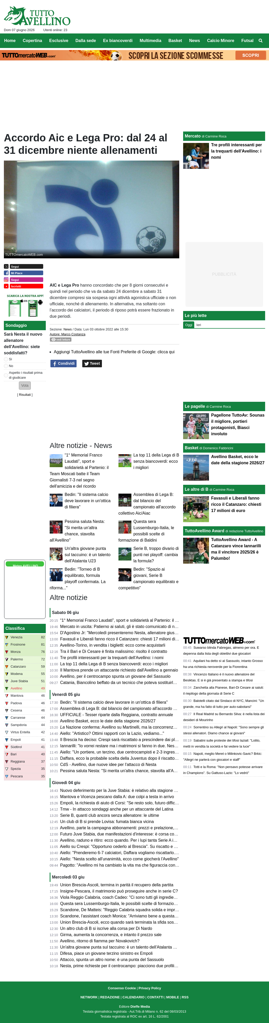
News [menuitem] (194, 40)
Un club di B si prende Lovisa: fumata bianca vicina (107, 821)
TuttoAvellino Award (204, 531)
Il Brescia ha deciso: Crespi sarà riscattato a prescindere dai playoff (122, 739)
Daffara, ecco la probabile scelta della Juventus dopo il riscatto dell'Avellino (129, 758)
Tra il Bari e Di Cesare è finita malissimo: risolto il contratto (113, 651)
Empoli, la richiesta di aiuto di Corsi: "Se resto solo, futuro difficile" (120, 803)
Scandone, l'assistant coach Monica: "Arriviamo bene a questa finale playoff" (130, 916)
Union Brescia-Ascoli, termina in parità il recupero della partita (117, 885)
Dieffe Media (140, 1006)
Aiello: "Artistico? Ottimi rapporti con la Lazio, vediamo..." (112, 733)
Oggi (188, 325)
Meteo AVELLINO (25, 566)
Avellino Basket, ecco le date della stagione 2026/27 (108, 721)
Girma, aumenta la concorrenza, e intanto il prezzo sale (111, 934)
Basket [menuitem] (175, 40)
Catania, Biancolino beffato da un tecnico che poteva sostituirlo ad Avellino (128, 682)
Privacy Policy (150, 988)
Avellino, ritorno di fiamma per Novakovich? (99, 941)
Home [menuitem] (10, 40)
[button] (25, 386)
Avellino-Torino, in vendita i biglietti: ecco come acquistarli (112, 645)
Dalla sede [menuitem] (86, 40)
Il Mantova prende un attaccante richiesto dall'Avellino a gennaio (119, 670)
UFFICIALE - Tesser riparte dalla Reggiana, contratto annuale (116, 715)
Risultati (25, 395)
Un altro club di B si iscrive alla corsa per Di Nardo (106, 928)
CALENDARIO (133, 997)
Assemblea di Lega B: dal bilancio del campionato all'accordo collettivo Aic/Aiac (132, 708)
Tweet (92, 363)
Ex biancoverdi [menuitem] (118, 40)
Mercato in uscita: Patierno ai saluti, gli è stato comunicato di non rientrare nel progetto (139, 626)
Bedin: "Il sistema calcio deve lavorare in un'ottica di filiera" (87, 500)
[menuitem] (261, 41)
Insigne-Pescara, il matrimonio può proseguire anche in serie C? (119, 891)
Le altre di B (196, 489)
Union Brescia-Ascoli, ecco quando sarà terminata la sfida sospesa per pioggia (132, 922)
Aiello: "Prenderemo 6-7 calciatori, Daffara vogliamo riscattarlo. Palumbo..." (128, 853)
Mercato (192, 136)
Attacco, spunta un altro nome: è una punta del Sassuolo (112, 959)
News (67, 329)
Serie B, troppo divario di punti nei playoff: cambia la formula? (156, 554)
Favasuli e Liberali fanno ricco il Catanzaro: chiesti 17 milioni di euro (122, 639)
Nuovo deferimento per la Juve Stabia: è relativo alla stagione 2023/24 (124, 790)
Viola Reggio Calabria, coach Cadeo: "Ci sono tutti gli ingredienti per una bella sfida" (137, 897)
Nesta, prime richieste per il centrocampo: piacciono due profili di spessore (128, 966)
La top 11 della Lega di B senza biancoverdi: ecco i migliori (156, 461)
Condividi (64, 363)
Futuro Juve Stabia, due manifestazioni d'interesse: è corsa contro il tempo (128, 834)
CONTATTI (155, 997)
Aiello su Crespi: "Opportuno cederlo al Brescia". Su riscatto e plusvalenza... (129, 846)
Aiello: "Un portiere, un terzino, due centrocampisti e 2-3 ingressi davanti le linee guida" (139, 752)
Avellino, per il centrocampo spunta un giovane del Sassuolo (115, 676)
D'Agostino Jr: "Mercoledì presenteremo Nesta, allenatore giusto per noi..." (128, 633)
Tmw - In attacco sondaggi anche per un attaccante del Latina (116, 809)
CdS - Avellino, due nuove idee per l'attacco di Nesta (108, 764)
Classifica (15, 628)
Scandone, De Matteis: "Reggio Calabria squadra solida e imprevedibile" (126, 910)
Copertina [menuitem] (32, 40)
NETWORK (89, 997)
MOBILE (172, 997)
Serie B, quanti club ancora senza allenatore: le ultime (109, 815)
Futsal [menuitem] (247, 40)
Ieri (198, 325)
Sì (10, 359)
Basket (191, 448)
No (11, 366)
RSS (185, 997)
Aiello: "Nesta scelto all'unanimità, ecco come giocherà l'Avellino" (119, 859)
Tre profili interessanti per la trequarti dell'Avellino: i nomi (111, 657)
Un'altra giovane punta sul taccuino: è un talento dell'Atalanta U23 (87, 554)
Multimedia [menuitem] (150, 40)
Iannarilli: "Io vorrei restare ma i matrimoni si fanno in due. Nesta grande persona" (135, 746)
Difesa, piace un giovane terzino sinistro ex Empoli (106, 953)
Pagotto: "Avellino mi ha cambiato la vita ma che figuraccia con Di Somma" (128, 865)
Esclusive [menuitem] (58, 40)
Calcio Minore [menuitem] (220, 40)
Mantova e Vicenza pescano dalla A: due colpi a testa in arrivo (117, 796)
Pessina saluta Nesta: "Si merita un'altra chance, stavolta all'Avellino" (123, 771)
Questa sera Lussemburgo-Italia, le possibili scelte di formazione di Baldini (128, 903)
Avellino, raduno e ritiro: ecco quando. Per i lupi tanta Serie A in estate (124, 840)
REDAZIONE (110, 997)
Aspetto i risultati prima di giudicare (25, 375)
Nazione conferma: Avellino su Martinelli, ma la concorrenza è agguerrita (129, 727)
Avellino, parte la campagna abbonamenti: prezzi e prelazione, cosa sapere (129, 828)
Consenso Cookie (122, 988)
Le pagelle (195, 406)
